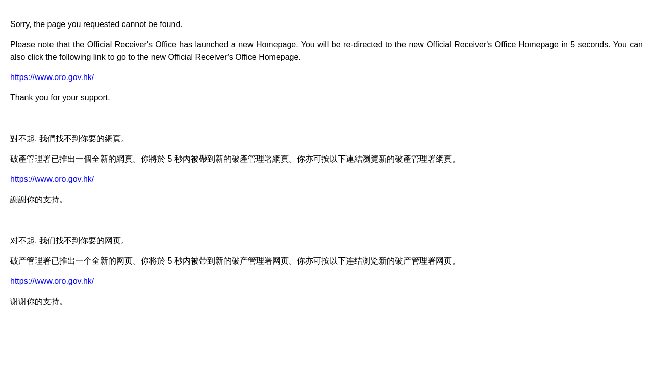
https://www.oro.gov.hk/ (52, 77)
